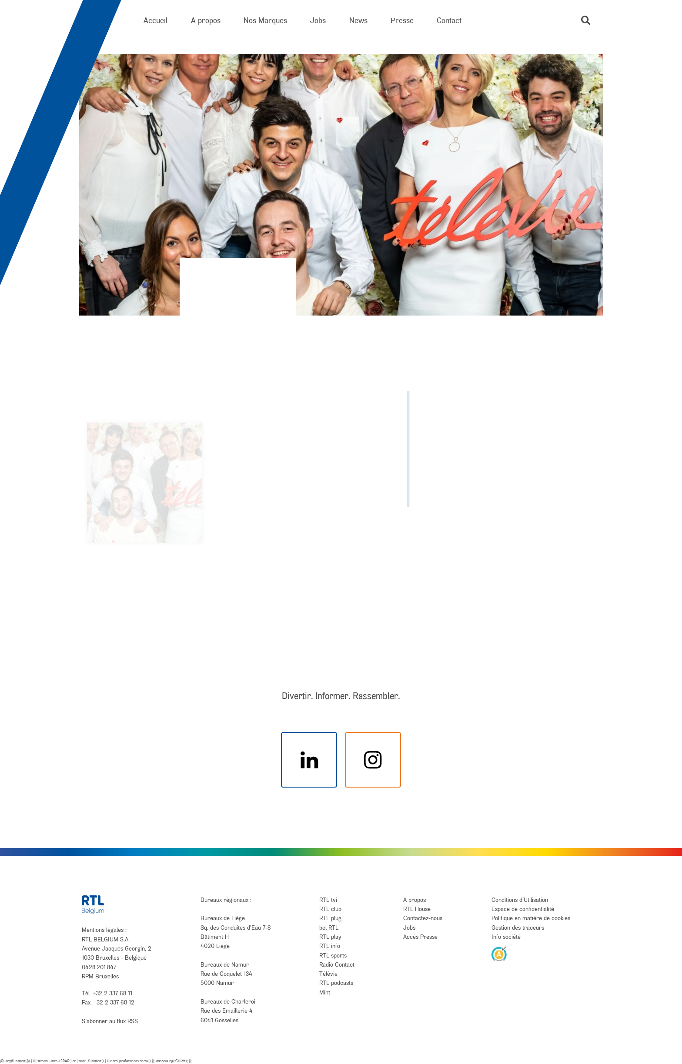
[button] (585, 20)
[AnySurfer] (499, 953)
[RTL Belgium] (101, 20)
